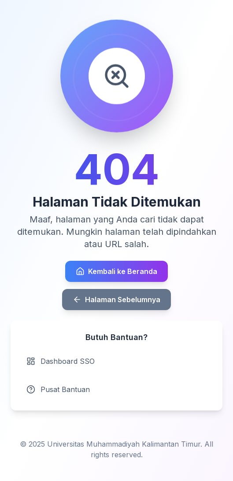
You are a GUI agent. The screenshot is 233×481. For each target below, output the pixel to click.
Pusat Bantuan (58, 389)
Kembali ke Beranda (116, 271)
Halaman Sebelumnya (116, 299)
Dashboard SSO (60, 361)
